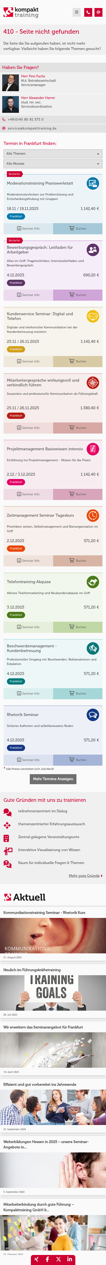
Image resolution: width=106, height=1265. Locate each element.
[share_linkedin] (69, 1260)
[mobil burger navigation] (77, 12)
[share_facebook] (47, 1260)
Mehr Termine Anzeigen (53, 779)
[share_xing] (36, 1260)
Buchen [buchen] (77, 228)
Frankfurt (16, 216)
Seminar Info (28, 228)
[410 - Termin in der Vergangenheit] (88, 12)
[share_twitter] (58, 1260)
